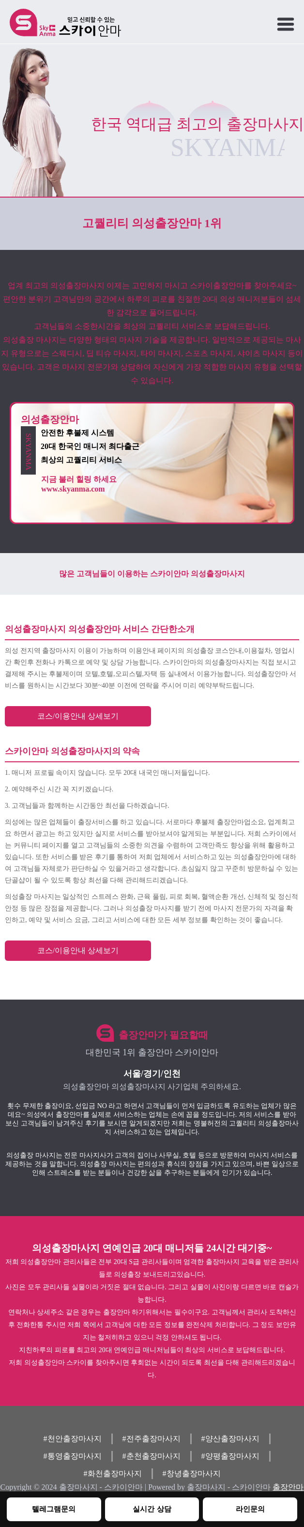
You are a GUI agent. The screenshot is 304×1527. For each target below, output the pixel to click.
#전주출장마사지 (151, 1438)
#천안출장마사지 (73, 1438)
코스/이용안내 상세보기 (78, 716)
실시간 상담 (152, 1509)
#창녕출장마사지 (192, 1473)
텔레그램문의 (54, 1509)
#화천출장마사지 (113, 1473)
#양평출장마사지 (230, 1456)
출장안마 (288, 1487)
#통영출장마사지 (73, 1456)
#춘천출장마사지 (151, 1456)
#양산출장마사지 (230, 1438)
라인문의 (250, 1509)
